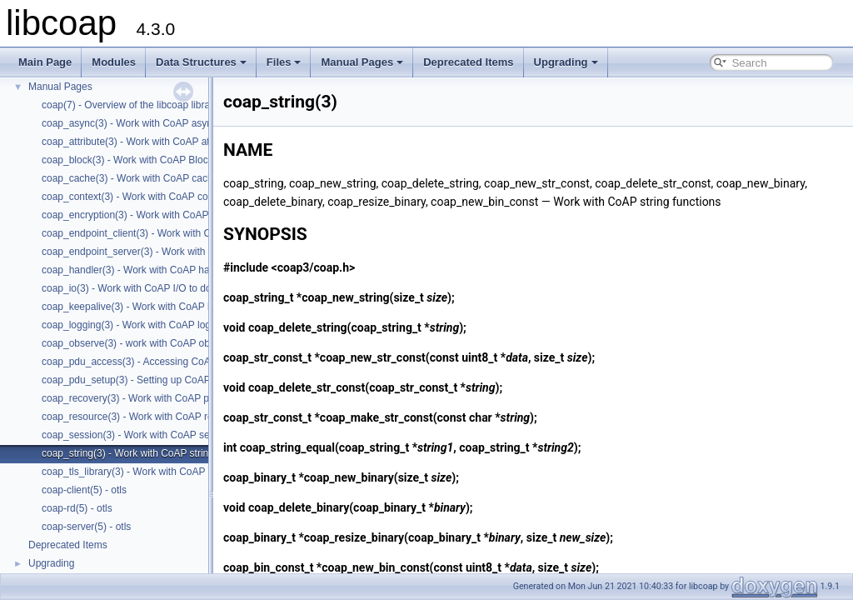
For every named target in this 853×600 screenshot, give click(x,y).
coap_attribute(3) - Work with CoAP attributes (142, 142)
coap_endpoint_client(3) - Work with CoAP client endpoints (172, 233)
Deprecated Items (468, 62)
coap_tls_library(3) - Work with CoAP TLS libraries (153, 472)
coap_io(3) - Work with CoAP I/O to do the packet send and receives (193, 288)
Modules (114, 62)
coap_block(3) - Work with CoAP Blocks (130, 160)
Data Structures (201, 62)
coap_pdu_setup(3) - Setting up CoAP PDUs (140, 380)
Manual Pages (362, 62)
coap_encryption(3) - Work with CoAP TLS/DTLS (149, 215)
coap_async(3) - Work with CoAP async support (147, 123)
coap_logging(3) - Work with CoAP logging (136, 325)
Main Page (45, 62)
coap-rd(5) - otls (77, 508)
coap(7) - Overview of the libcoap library (130, 105)
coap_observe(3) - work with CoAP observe (138, 343)
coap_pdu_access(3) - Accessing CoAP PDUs (144, 362)
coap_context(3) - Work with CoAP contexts (138, 196)
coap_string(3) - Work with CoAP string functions (149, 453)
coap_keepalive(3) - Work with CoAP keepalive (146, 306)
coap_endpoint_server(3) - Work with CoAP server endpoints (176, 252)
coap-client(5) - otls (84, 490)
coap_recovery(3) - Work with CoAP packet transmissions (169, 398)
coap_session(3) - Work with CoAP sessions (140, 435)
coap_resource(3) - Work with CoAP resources (145, 416)
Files (284, 62)
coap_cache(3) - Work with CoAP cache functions (152, 178)
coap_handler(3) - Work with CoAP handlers (139, 270)
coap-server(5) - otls (86, 526)
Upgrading (566, 62)
